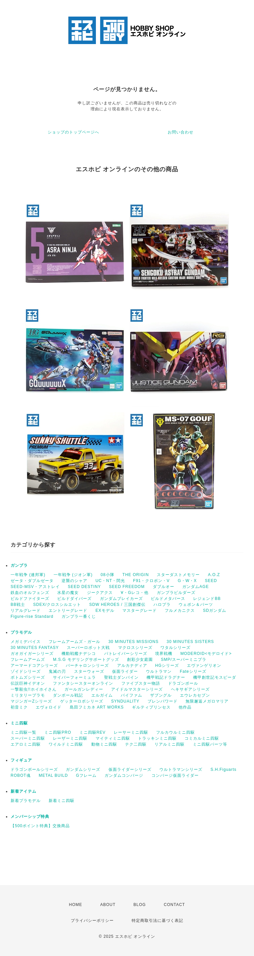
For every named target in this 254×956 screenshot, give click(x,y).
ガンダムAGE (195, 586)
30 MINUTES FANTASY (35, 647)
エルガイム (102, 695)
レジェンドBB (207, 598)
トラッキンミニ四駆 (157, 738)
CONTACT (174, 904)
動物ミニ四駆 (104, 744)
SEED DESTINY (84, 586)
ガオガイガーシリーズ (32, 653)
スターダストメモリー (178, 574)
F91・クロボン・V (151, 580)
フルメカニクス (180, 610)
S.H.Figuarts (223, 769)
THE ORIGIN (135, 574)
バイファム (131, 695)
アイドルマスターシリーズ (137, 689)
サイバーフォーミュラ (74, 677)
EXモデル (105, 610)
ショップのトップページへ (73, 132)
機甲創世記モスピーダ (214, 677)
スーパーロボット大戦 (88, 647)
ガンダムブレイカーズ (121, 598)
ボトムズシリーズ (28, 677)
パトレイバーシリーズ (125, 653)
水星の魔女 (68, 592)
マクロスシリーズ (135, 647)
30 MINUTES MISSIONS (133, 641)
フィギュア (21, 760)
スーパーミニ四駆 (28, 738)
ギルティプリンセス (151, 707)
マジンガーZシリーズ (31, 701)
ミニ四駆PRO (57, 732)
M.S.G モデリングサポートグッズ (86, 659)
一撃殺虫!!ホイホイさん (34, 689)
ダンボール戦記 (68, 695)
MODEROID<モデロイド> (206, 653)
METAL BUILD (53, 775)
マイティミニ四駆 (113, 738)
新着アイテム (23, 791)
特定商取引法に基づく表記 (157, 920)
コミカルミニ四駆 (202, 738)
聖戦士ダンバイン (121, 677)
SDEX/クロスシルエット (57, 604)
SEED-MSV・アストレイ (35, 586)
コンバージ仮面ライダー (175, 775)
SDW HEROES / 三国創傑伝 (117, 604)
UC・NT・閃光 (110, 580)
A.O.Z (214, 574)
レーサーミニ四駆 (131, 732)
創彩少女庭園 (140, 659)
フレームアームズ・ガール (74, 641)
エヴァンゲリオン (204, 665)
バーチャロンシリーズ (87, 665)
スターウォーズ (89, 671)
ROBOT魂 (21, 775)
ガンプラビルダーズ (176, 592)
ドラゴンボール (183, 683)
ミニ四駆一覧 (23, 732)
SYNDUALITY (125, 701)
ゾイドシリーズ (26, 671)
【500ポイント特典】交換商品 (40, 825)
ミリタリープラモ (28, 695)
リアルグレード (26, 610)
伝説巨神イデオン (28, 683)
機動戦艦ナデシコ (79, 653)
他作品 (185, 707)
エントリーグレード (68, 610)
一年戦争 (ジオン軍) (73, 574)
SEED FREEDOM (127, 586)
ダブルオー (163, 586)
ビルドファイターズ (30, 598)
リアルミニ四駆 (169, 744)
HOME (75, 904)
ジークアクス (100, 592)
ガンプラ (19, 565)
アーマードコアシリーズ (34, 665)
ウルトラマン (159, 671)
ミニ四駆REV (92, 732)
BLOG (140, 904)
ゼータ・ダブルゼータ (32, 580)
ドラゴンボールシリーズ (34, 769)
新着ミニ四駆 (61, 800)
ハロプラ (162, 604)
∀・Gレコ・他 (134, 592)
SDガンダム (215, 610)
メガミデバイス (26, 641)
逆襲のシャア (74, 580)
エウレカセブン (195, 695)
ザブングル (161, 695)
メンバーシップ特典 (30, 816)
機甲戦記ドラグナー (166, 677)
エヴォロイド (49, 707)
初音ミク (19, 707)
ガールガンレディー (83, 689)
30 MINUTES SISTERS (190, 641)
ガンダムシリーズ (83, 769)
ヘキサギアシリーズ (190, 689)
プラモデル (21, 632)
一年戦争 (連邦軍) (28, 574)
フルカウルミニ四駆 (175, 732)
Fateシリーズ (193, 671)
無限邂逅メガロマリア (207, 701)
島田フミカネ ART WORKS (97, 707)
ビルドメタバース (168, 598)
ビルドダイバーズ (74, 598)
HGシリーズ (167, 665)
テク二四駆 (136, 744)
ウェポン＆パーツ (196, 604)
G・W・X (187, 580)
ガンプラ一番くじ (79, 616)
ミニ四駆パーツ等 (210, 744)
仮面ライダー (125, 671)
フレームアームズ (28, 659)
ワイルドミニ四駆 (66, 744)
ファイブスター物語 (140, 683)
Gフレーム (86, 775)
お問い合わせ (180, 132)
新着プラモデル (26, 800)
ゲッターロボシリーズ (81, 701)
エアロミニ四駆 (26, 744)
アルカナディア (132, 665)
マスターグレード (139, 610)
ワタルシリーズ (175, 647)
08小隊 (107, 574)
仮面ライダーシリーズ (129, 769)
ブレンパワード (163, 701)
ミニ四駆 (19, 723)
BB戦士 (18, 604)
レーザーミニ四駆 (70, 738)
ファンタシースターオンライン (83, 683)
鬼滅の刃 (57, 671)
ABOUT (107, 904)
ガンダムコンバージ (124, 775)
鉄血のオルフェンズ (30, 592)
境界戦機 (163, 653)
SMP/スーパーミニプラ (183, 659)
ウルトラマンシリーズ (180, 769)
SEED (211, 580)
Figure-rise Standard (32, 616)
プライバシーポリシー (92, 920)
